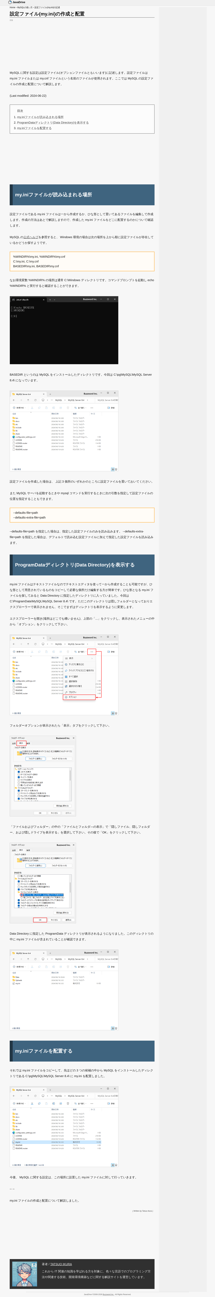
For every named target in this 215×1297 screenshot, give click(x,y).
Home (12, 7)
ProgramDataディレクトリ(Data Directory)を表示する (53, 122)
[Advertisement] (82, 43)
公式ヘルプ (30, 237)
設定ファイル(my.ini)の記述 (47, 7)
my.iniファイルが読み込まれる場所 (40, 117)
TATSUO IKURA (61, 1264)
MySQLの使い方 (25, 7)
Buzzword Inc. (108, 1294)
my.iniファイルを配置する (34, 128)
